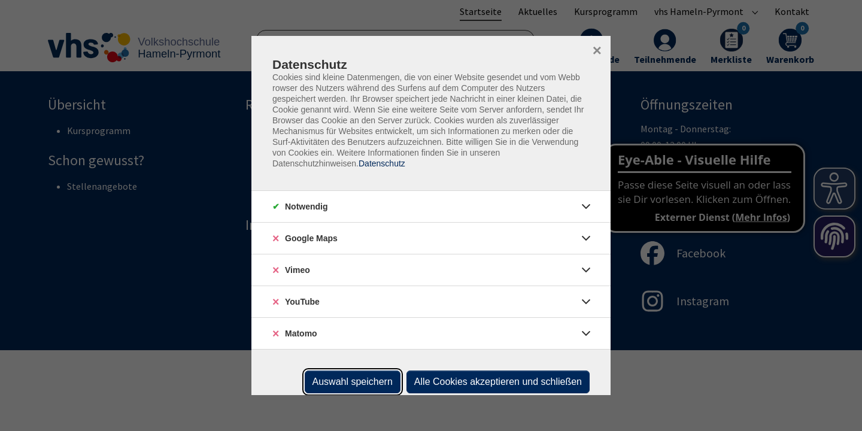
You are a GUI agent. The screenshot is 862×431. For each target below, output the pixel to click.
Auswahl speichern (352, 382)
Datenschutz (382, 163)
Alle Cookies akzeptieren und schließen (498, 382)
